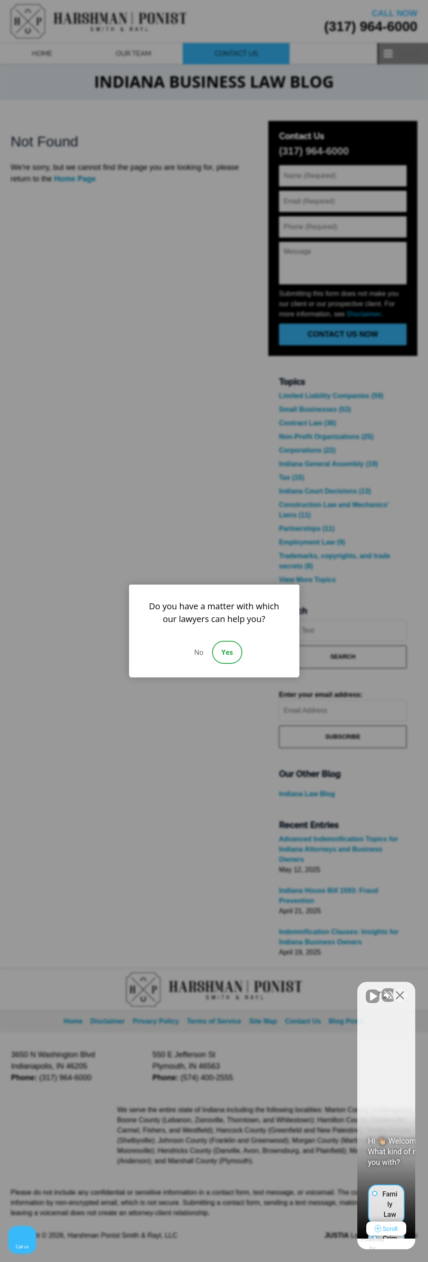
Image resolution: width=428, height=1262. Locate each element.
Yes (227, 652)
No (199, 652)
